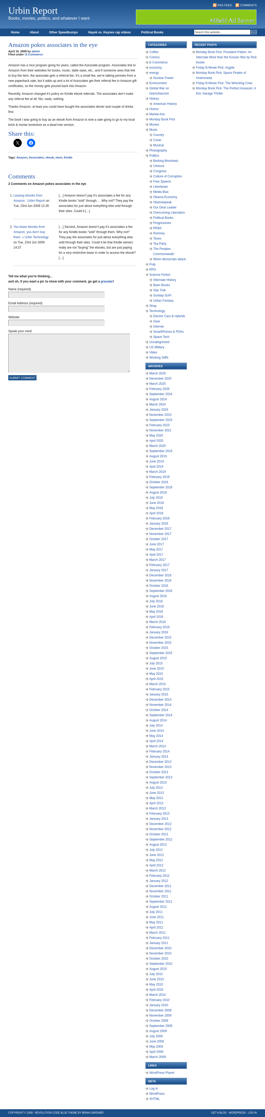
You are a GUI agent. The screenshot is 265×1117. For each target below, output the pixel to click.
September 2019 (160, 451)
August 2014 (158, 720)
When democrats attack (169, 259)
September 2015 (160, 653)
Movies (154, 124)
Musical (158, 145)
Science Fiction (159, 275)
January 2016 (158, 632)
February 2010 (159, 1000)
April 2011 (156, 927)
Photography (158, 150)
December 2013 (160, 762)
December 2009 (160, 1010)
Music (153, 130)
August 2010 (158, 969)
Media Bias (160, 192)
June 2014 (156, 730)
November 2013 (160, 767)
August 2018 (158, 492)
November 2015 (160, 642)
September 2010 (160, 964)
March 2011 (157, 932)
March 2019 (157, 472)
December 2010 (160, 948)
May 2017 (156, 549)
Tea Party (159, 243)
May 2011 (156, 922)
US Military (156, 347)
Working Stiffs (158, 357)
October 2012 (158, 834)
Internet (158, 326)
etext (58, 157)
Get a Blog (219, 1112)
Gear (156, 321)
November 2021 (160, 430)
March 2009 (157, 1057)
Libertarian (160, 186)
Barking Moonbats (165, 161)
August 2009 (158, 1031)
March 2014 (157, 746)
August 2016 (158, 596)
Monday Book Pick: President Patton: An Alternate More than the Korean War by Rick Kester (226, 57)
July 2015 (156, 663)
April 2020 (156, 441)
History (154, 98)
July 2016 (156, 601)
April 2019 (156, 466)
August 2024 (158, 399)
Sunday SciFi (162, 295)
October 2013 (158, 772)
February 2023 (159, 425)
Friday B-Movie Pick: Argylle (215, 67)
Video (153, 352)
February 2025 (159, 389)
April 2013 (156, 803)
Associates (36, 157)
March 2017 (157, 560)
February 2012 (159, 875)
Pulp (152, 264)
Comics (154, 57)
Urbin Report (33, 10)
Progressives (162, 223)
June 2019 (156, 461)
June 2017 (156, 544)
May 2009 (156, 1046)
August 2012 (158, 844)
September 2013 (160, 777)
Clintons (158, 166)
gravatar (107, 281)
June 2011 (156, 917)
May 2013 (156, 798)
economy (155, 67)
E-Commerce (34, 54)
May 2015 (156, 674)
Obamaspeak (162, 202)
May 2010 (156, 984)
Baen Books (161, 285)
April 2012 (156, 865)
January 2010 (158, 1005)
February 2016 (159, 627)
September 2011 (160, 901)
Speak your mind (20, 331)
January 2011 (158, 943)
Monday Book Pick (162, 119)
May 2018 (156, 508)
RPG (152, 269)
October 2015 (158, 648)
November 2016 (160, 580)
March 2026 (157, 373)
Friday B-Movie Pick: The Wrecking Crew (224, 83)
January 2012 (158, 881)
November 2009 (160, 1015)
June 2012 (156, 855)
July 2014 (156, 725)
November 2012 (160, 829)
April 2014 (156, 741)
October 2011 (158, 896)
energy (154, 73)
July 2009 (156, 1036)
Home (15, 32)
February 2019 (159, 477)
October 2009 (158, 1020)
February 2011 (159, 938)
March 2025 (157, 384)
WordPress (157, 1094)
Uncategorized (159, 342)
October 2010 (158, 958)
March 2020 (157, 446)
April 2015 (156, 679)
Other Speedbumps (63, 32)
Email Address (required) (25, 303)
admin (36, 51)
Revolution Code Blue (51, 1112)
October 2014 (158, 710)
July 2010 (156, 974)
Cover (157, 140)
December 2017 (160, 529)
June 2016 (156, 606)
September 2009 (160, 1026)
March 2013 (157, 808)
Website (13, 317)
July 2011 (156, 912)
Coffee (153, 52)
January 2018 (158, 523)
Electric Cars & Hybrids (169, 316)
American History (165, 104)
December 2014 (160, 699)
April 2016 (156, 617)
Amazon (21, 157)
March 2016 (157, 622)
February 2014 (159, 751)
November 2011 (160, 891)
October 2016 (158, 585)
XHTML (154, 1099)
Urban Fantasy (163, 300)
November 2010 (160, 953)
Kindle (68, 157)
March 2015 (157, 684)
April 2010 (156, 989)
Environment (158, 83)
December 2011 (160, 886)
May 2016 (156, 611)
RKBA (157, 228)
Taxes (157, 238)
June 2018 (156, 503)
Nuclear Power (163, 78)
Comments (248, 5)
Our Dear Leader (164, 207)
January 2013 (158, 819)
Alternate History (164, 280)
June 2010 (156, 979)
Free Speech (162, 181)
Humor (154, 109)
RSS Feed (225, 5)
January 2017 (158, 570)
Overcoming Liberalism (169, 212)
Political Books (152, 32)
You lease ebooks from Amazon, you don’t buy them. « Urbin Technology (31, 232)
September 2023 (160, 420)
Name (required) (19, 289)
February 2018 (159, 518)
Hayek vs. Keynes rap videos (109, 32)
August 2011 (158, 907)
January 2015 (158, 694)
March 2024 (157, 404)
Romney (159, 233)
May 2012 (156, 860)
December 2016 (160, 575)
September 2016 (160, 591)
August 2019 (158, 456)
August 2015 (158, 658)
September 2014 (160, 715)
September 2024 (160, 394)
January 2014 (158, 756)
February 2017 (159, 565)
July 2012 (156, 850)
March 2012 (157, 870)
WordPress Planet (161, 1073)
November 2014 (160, 705)
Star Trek (159, 290)
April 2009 (156, 1052)
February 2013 (159, 813)
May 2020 (156, 435)
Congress (159, 171)
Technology (157, 311)
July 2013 (156, 787)
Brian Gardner (93, 1112)
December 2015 (160, 637)
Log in (153, 1088)
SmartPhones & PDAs (168, 331)
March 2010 (157, 995)
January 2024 (158, 409)
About (34, 32)
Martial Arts (157, 114)
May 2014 (156, 736)
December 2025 (160, 378)
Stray (153, 306)
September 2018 (160, 487)
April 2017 (156, 554)
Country (158, 135)
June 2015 (156, 668)
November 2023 (160, 415)
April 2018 (156, 513)
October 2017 (158, 539)
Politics (154, 155)
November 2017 (160, 534)
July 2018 (156, 497)
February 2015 (159, 689)
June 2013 (156, 793)
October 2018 (158, 482)
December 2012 (160, 824)
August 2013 (158, 782)
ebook (50, 157)
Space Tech (161, 337)
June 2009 (156, 1041)
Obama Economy (165, 197)
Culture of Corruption (167, 176)
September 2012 (160, 839)
